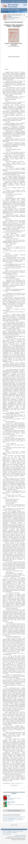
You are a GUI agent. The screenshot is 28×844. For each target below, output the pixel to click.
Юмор (9, 803)
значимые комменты (6, 834)
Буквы (9, 795)
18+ (25, 5)
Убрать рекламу (14, 785)
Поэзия (9, 796)
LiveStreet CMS (22, 835)
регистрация (11, 818)
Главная (4, 831)
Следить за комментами (15, 783)
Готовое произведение (19, 804)
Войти (13, 1)
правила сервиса (9, 832)
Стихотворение (11, 798)
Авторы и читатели (16, 831)
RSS (22, 783)
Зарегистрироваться (21, 1)
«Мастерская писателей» (20, 836)
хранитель (15, 832)
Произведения (9, 831)
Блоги (13, 9)
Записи (21, 831)
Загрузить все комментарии (14, 810)
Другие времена (11, 802)
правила (17, 9)
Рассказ (9, 804)
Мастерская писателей (13, 6)
